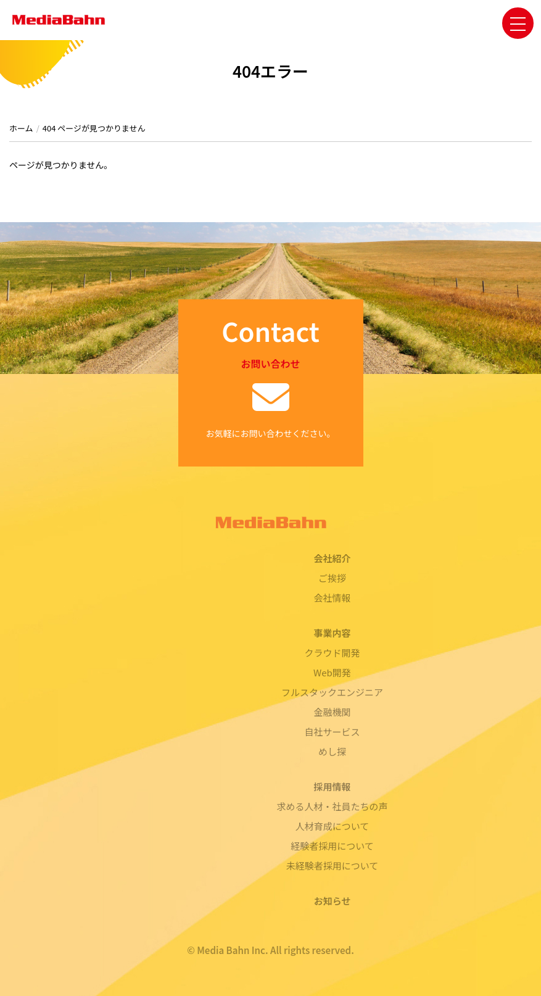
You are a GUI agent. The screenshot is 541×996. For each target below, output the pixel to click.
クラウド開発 (332, 652)
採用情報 (331, 786)
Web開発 (332, 672)
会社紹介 (331, 558)
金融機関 (331, 711)
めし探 (332, 751)
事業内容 (331, 632)
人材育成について (332, 826)
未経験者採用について (332, 865)
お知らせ (332, 900)
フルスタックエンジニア (332, 692)
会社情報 (331, 597)
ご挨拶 (332, 577)
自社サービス (332, 731)
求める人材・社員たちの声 (331, 806)
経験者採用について (332, 845)
